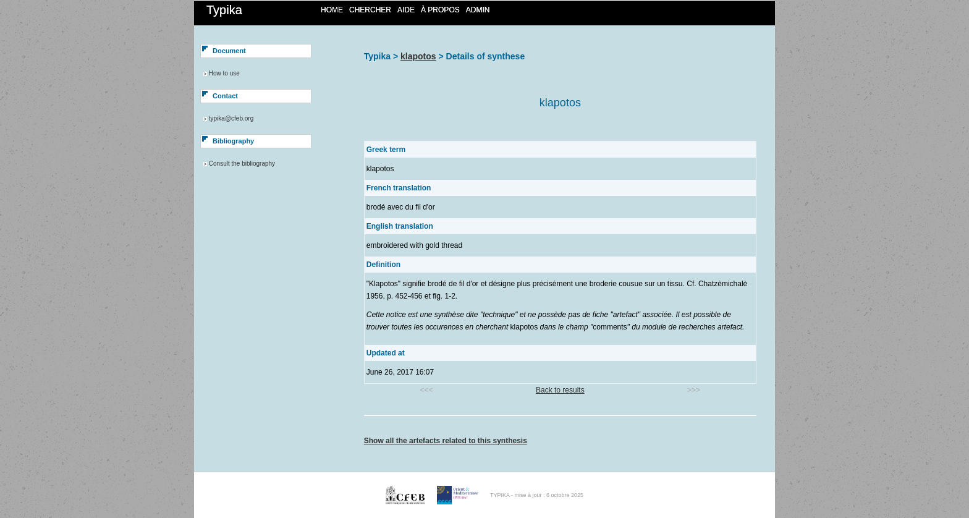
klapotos (418, 56)
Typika (224, 10)
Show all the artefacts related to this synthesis (445, 440)
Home (332, 10)
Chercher (370, 10)
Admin (478, 10)
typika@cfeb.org (231, 118)
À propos (440, 10)
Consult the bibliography (242, 163)
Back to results (560, 390)
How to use (224, 73)
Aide (406, 10)
